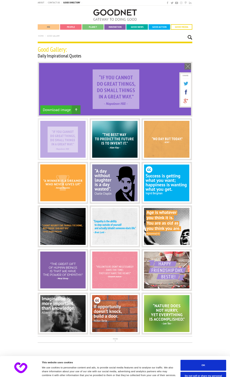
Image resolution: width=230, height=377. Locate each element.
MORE (115, 339)
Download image (57, 109)
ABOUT (41, 2)
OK (203, 352)
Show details (49, 370)
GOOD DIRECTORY (71, 2)
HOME (41, 36)
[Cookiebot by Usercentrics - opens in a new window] (21, 370)
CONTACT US (54, 2)
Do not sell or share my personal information (203, 364)
